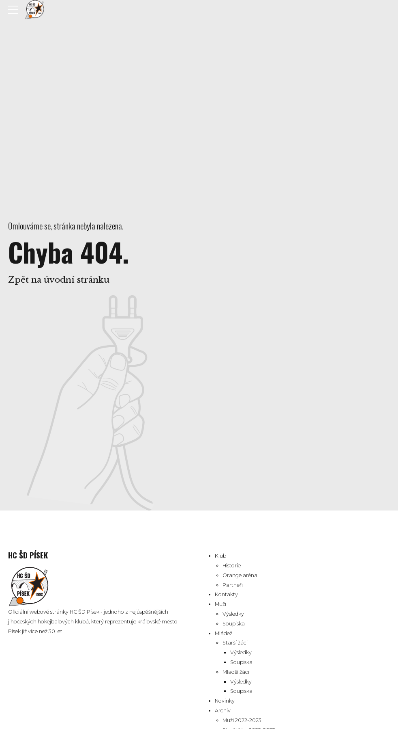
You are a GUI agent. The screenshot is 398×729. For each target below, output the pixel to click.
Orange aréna (240, 575)
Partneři (233, 585)
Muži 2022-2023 (242, 720)
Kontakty (226, 594)
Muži (220, 604)
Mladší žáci (236, 672)
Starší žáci (235, 643)
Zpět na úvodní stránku (58, 280)
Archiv (223, 710)
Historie (232, 565)
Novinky (225, 701)
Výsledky (233, 614)
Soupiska (234, 624)
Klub (220, 556)
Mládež (223, 633)
